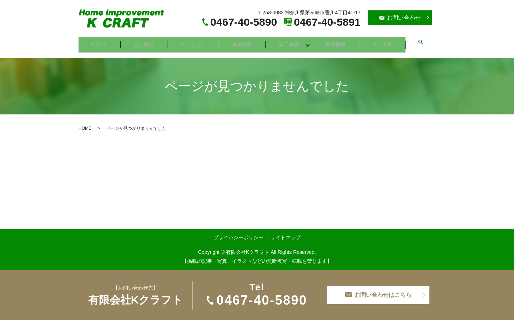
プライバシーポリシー (238, 233)
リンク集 (385, 42)
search (421, 42)
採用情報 (338, 42)
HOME (99, 42)
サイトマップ (286, 233)
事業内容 (243, 42)
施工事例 (291, 42)
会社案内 (144, 42)
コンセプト (193, 42)
